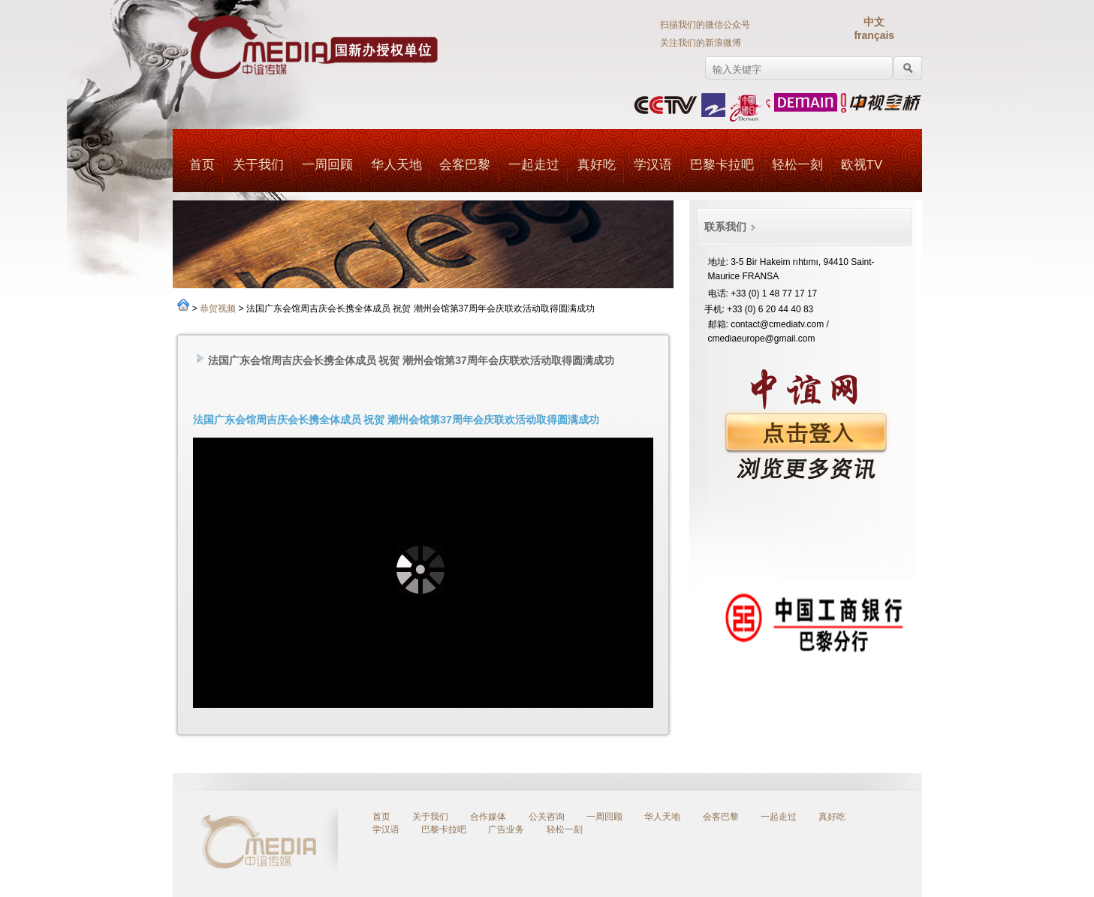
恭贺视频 (218, 308)
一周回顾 (327, 165)
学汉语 (653, 165)
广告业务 (506, 829)
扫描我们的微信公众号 (705, 25)
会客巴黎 (464, 165)
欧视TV (862, 165)
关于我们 (258, 165)
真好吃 (596, 165)
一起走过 (533, 165)
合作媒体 (488, 816)
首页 (202, 165)
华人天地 (395, 165)
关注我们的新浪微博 (700, 43)
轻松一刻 (797, 165)
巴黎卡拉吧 (722, 165)
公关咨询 (547, 816)
